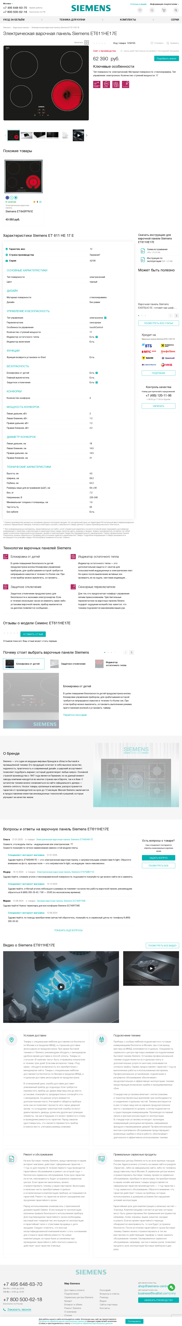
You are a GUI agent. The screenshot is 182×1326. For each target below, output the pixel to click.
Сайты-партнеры (108, 1294)
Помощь (104, 1287)
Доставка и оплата (74, 1280)
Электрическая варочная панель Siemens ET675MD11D (65, 866)
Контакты (105, 1298)
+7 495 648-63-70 (15, 7)
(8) (40, 202)
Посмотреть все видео (162, 936)
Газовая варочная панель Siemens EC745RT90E (61, 895)
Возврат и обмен (73, 1294)
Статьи (68, 1305)
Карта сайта (144, 1311)
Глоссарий (105, 1280)
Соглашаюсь (134, 1321)
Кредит (68, 1291)
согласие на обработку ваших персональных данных (62, 1321)
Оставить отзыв (16, 629)
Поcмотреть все (158, 860)
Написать (158, 402)
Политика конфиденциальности (79, 1311)
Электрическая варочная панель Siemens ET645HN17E (64, 834)
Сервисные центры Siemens (78, 1287)
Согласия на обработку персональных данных (92, 1323)
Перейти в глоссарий (75, 709)
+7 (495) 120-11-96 (158, 391)
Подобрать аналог (166, 58)
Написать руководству (158, 1290)
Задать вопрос (158, 852)
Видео (103, 1291)
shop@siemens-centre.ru (155, 1276)
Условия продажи (108, 1311)
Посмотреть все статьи (158, 323)
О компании (70, 1302)
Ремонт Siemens (72, 1298)
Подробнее (158, 369)
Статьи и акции (138, 4)
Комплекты (128, 19)
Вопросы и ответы (109, 1284)
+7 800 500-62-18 (15, 11)
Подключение (71, 1284)
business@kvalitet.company (157, 1283)
